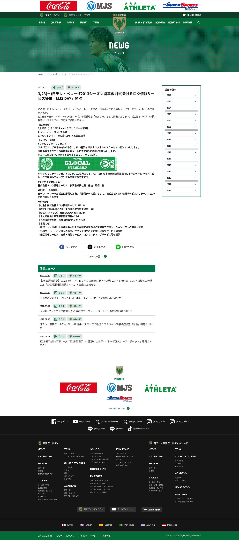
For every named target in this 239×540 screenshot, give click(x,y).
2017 (169, 152)
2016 (169, 158)
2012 (169, 184)
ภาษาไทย (148, 524)
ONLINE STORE (194, 15)
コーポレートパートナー (99, 480)
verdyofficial (60, 421)
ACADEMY (160, 22)
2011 (169, 190)
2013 (169, 177)
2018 (169, 145)
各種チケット (43, 496)
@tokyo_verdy (156, 421)
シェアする (71, 247)
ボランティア (69, 476)
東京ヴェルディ (52, 14)
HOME (40, 74)
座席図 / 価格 (42, 487)
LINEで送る (128, 247)
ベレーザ (75, 87)
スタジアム (68, 470)
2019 (169, 139)
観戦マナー (68, 473)
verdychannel (81, 421)
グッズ (118, 459)
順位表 (40, 471)
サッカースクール (96, 453)
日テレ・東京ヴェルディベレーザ (171, 443)
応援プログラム (122, 465)
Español (105, 524)
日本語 (67, 524)
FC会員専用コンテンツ (124, 456)
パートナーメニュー (97, 483)
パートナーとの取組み (98, 492)
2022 (169, 120)
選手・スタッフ (69, 453)
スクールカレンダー (97, 462)
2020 (169, 133)
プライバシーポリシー (88, 535)
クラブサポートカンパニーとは (101, 486)
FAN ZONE (122, 449)
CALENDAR (56, 22)
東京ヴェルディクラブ (79, 14)
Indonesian (169, 524)
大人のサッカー (96, 456)
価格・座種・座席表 (156, 485)
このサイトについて (65, 535)
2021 (169, 126)
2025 (169, 101)
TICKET (83, 22)
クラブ (60, 87)
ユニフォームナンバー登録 (74, 456)
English (86, 524)
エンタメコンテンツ (123, 462)
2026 (169, 95)
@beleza (116, 428)
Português (126, 524)
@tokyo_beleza (132, 421)
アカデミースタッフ (71, 496)
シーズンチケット (44, 485)
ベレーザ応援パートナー (184, 501)
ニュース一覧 (52, 74)
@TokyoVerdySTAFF (106, 421)
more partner (117, 408)
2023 (169, 114)
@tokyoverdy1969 (138, 428)
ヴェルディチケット (125, 509)
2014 (169, 171)
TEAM (96, 22)
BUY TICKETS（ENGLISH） (48, 499)
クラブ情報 (68, 467)
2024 (169, 107)
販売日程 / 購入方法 (45, 490)
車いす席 (41, 493)
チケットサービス (155, 490)
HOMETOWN (174, 22)
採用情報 (106, 535)
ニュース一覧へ (95, 256)
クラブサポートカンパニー (100, 489)
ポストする (99, 247)
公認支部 (67, 479)
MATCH (70, 22)
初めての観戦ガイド (45, 474)
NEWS (42, 22)
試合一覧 (41, 468)
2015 (169, 165)
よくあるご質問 (45, 535)
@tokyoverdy (96, 428)
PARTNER (187, 22)
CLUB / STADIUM (143, 22)
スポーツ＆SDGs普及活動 (99, 459)
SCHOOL (95, 449)
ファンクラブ (121, 453)
